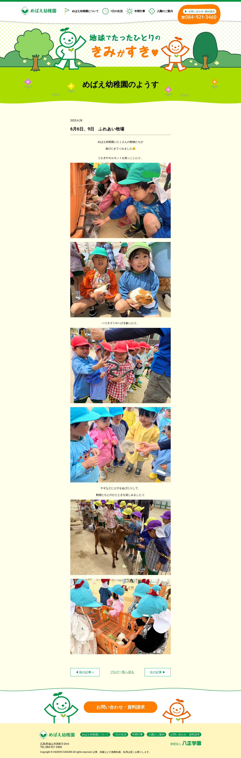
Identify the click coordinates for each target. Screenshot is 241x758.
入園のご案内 (165, 11)
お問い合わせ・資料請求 (120, 707)
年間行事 (139, 11)
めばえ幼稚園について (85, 11)
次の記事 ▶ (158, 672)
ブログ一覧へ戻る (122, 672)
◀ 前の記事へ (84, 672)
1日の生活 (116, 11)
